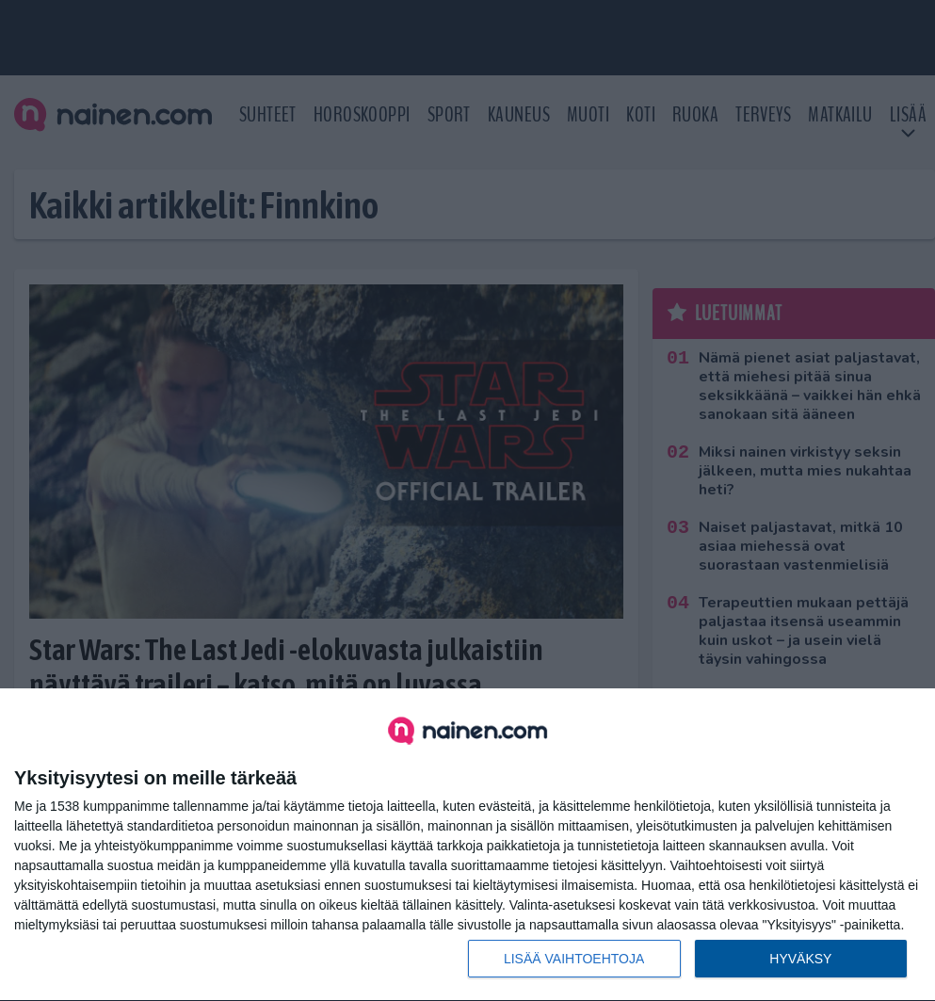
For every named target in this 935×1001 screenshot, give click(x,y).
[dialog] (467, 845)
